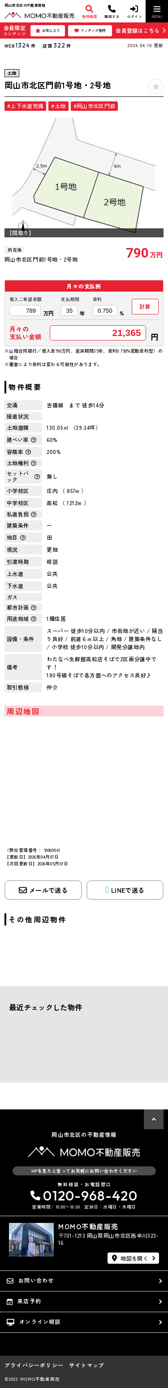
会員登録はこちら (137, 30)
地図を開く (130, 1258)
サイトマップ (86, 1365)
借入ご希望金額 (25, 299)
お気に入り (47, 30)
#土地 (58, 105)
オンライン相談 (34, 1322)
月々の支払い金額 (25, 332)
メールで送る (43, 890)
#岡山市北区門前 (94, 105)
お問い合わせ (30, 1280)
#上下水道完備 (25, 105)
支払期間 (70, 299)
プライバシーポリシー (34, 1365)
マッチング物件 (90, 30)
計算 (145, 306)
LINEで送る (124, 890)
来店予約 (24, 1301)
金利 (97, 299)
